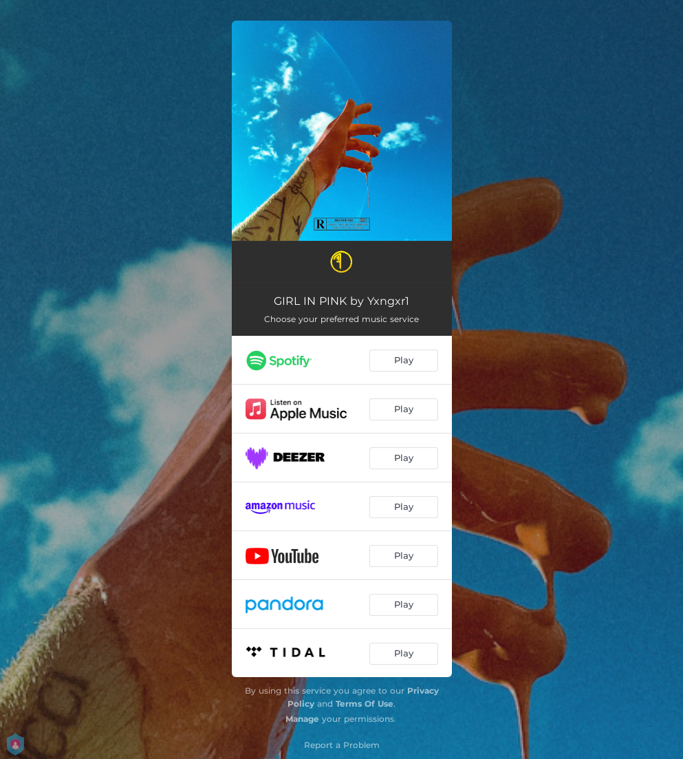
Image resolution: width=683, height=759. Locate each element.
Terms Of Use (364, 703)
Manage (302, 719)
